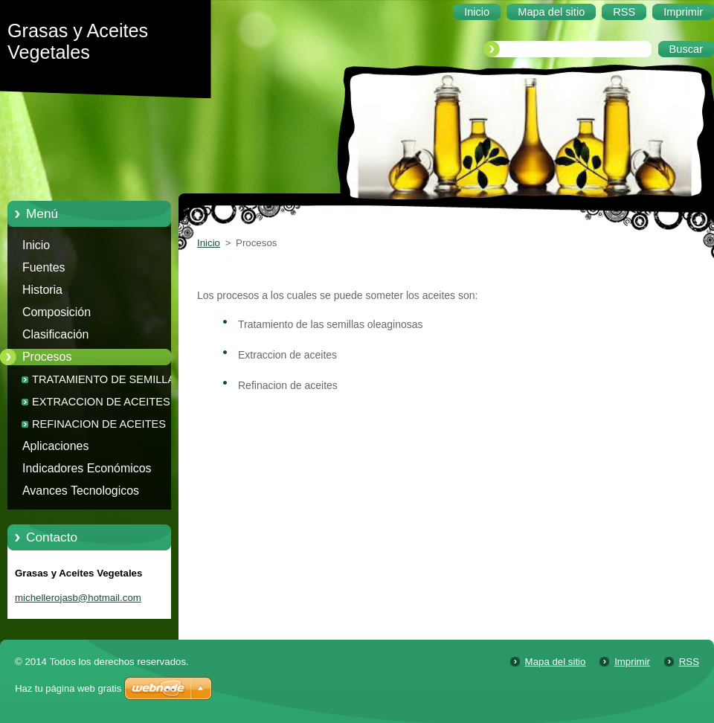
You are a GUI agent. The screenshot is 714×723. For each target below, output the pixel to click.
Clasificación (55, 334)
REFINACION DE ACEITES (99, 424)
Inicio (36, 245)
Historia (42, 289)
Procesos (46, 356)
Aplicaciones (55, 446)
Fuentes (43, 267)
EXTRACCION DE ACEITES (101, 402)
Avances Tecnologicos (80, 490)
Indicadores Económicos (86, 468)
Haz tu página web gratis (68, 688)
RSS (689, 661)
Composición (56, 312)
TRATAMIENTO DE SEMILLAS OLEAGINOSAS (107, 382)
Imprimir (632, 661)
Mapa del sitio (555, 661)
